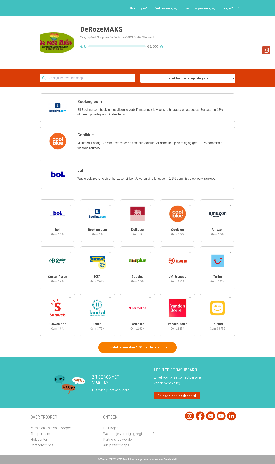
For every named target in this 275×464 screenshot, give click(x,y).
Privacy (132, 459)
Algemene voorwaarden (150, 459)
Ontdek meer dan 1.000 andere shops (137, 347)
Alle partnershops (116, 445)
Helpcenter (39, 439)
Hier (95, 390)
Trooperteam (40, 434)
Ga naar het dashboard (177, 395)
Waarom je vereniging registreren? (128, 434)
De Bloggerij (112, 428)
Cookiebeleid (170, 459)
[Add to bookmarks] (70, 204)
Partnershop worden (118, 439)
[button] (137, 107)
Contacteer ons (42, 445)
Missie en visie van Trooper (51, 428)
